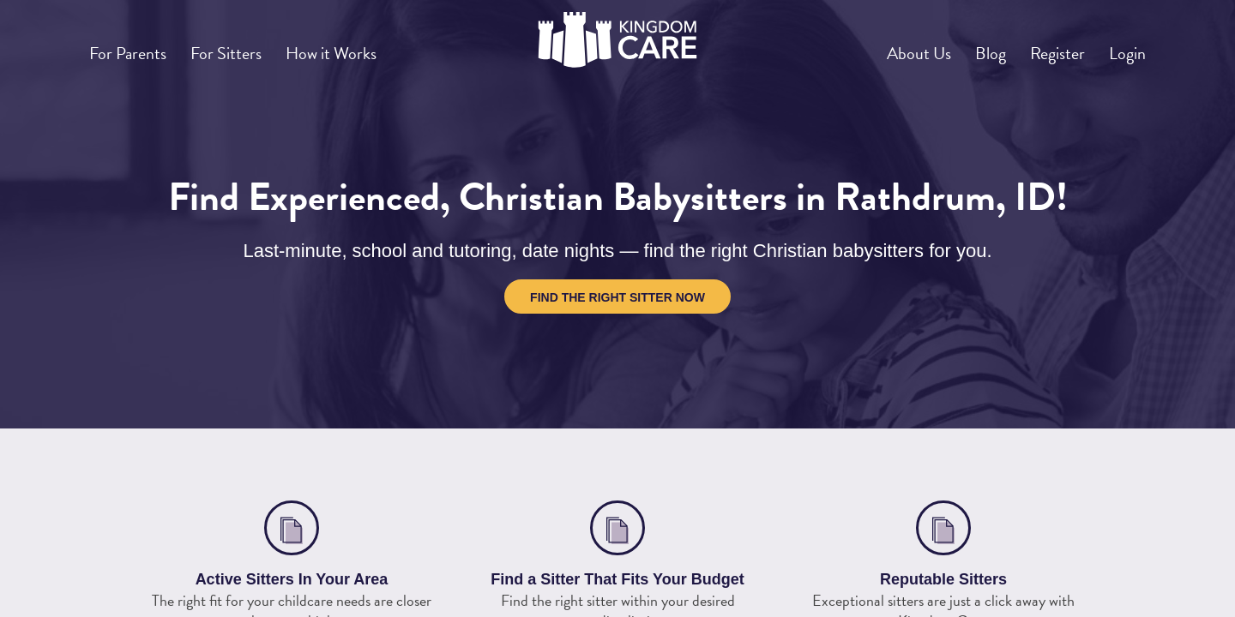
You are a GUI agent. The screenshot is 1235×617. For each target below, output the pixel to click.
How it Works (365, 46)
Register (1039, 46)
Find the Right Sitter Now (617, 297)
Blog (960, 46)
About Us (876, 46)
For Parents (135, 46)
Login (1122, 46)
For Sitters (247, 46)
